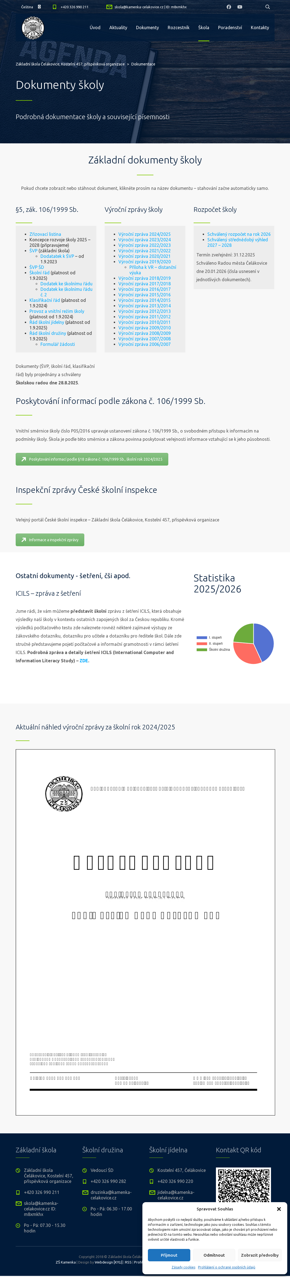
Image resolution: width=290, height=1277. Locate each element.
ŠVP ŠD (9, 267)
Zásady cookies (183, 1267)
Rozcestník (178, 27)
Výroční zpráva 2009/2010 (117, 327)
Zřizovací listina (17, 234)
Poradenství (230, 27)
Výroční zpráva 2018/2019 (117, 278)
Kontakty (260, 27)
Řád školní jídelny (19, 322)
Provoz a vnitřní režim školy (29, 311)
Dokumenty (147, 27)
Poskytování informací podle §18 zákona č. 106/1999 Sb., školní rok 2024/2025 (91, 459)
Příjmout (169, 1255)
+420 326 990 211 (74, 7)
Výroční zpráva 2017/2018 (117, 283)
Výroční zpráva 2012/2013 (117, 311)
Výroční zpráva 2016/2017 (117, 289)
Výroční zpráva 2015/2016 (117, 294)
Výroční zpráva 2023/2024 (117, 239)
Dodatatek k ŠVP (29, 256)
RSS (128, 1262)
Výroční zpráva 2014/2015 (117, 300)
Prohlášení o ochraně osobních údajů (226, 1267)
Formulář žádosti (30, 344)
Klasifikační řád (17, 300)
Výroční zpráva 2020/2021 (117, 256)
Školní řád (12, 272)
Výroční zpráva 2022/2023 (117, 245)
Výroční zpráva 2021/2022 (117, 250)
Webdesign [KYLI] (109, 1262)
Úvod (95, 27)
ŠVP (6, 250)
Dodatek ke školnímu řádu (39, 283)
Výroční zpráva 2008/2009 (117, 333)
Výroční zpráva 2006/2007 (117, 344)
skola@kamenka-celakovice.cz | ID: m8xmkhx (151, 7)
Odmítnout (214, 1255)
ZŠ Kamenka (66, 1262)
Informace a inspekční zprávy (49, 540)
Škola (203, 27)
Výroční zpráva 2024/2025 (117, 234)
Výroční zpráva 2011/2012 (117, 316)
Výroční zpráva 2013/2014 (117, 305)
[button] (279, 1209)
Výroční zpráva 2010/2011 (117, 322)
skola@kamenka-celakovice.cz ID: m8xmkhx (41, 1209)
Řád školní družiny (20, 333)
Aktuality (118, 27)
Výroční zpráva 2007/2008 (117, 338)
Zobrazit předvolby (260, 1255)
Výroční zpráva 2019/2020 (117, 261)
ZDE (84, 660)
